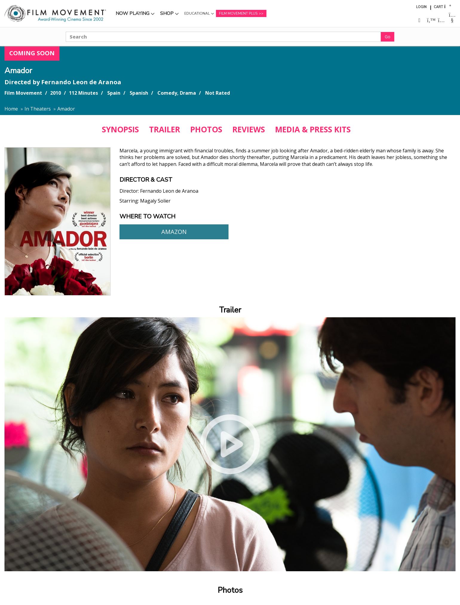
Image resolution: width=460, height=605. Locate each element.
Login (421, 7)
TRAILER (164, 129)
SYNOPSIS (120, 129)
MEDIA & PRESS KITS (313, 129)
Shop (167, 13)
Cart (438, 7)
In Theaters (37, 108)
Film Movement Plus (238, 13)
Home (11, 108)
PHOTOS (206, 129)
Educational (197, 13)
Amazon (174, 232)
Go (387, 36)
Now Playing (132, 13)
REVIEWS (248, 129)
